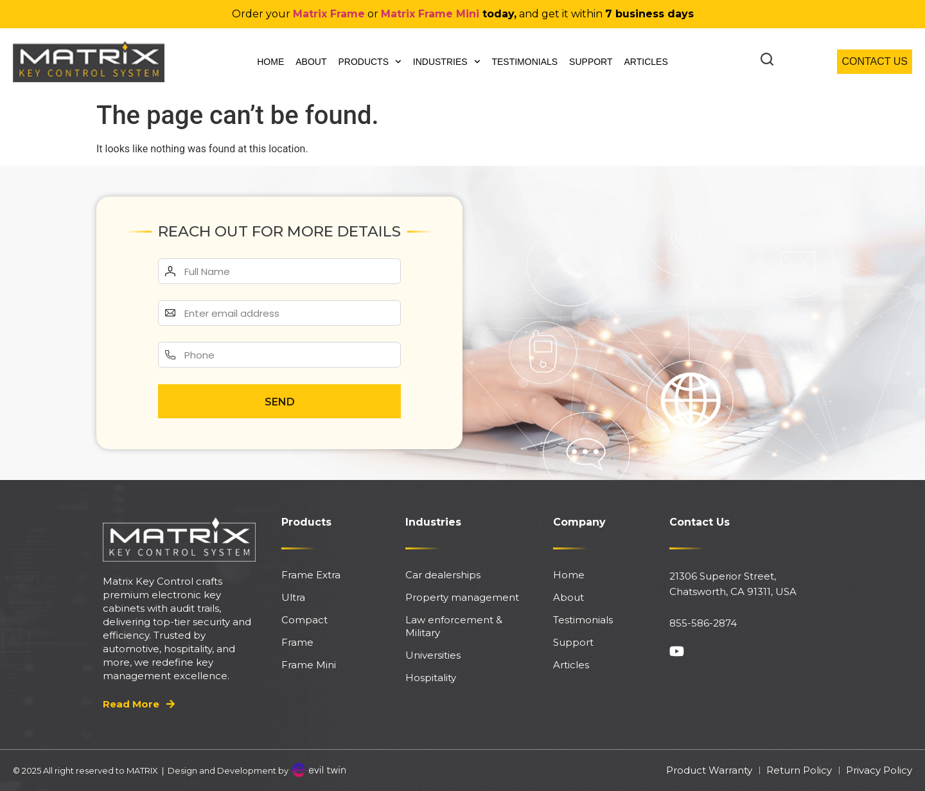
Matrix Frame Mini (430, 14)
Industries (446, 61)
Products (369, 61)
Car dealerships (442, 575)
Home (270, 62)
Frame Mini (308, 665)
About (310, 62)
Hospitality (430, 677)
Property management (462, 597)
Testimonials (524, 62)
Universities (433, 655)
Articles (646, 62)
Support (590, 62)
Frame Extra (310, 575)
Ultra (293, 597)
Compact (304, 620)
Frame (297, 642)
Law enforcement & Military (453, 626)
